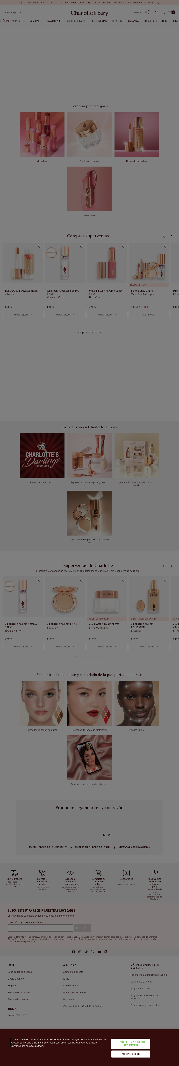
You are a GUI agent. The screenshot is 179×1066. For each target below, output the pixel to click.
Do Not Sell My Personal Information (131, 1044)
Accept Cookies (131, 1053)
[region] (89, 1047)
